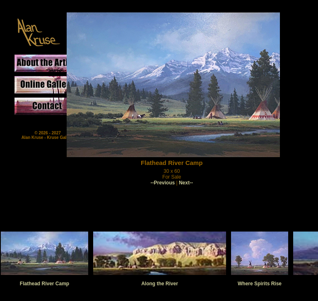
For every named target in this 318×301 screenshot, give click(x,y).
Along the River (159, 284)
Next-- (186, 183)
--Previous (162, 183)
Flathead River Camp (44, 284)
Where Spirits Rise (260, 284)
